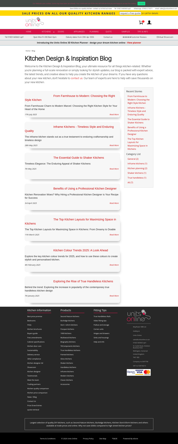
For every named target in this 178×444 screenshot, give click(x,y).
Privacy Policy (88, 438)
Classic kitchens (66, 380)
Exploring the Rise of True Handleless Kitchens (83, 281)
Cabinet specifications (36, 342)
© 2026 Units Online (69, 438)
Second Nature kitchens (69, 316)
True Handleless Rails (102, 316)
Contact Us (31, 401)
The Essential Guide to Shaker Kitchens (78, 157)
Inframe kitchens (67, 371)
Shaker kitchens (66, 363)
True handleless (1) (137, 177)
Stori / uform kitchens (69, 325)
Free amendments (34, 337)
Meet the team (33, 380)
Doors (61, 32)
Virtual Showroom (164, 37)
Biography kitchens (68, 342)
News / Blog (32, 397)
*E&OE (114, 438)
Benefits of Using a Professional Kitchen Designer (85, 188)
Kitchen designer (34, 371)
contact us (77, 78)
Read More (114, 114)
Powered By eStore (130, 438)
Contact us (107, 37)
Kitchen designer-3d (35, 363)
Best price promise (34, 316)
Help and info (99, 342)
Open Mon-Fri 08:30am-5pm (45, 37)
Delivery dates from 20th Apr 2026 (80, 37)
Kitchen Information (39, 310)
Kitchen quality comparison (38, 388)
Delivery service (33, 354)
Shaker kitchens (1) (137, 173)
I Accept (141, 3)
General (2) (133, 158)
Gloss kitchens (66, 359)
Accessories (65, 384)
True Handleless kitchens (70, 350)
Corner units (98, 329)
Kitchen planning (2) (137, 168)
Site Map (102, 438)
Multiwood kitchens (68, 337)
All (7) (130, 182)
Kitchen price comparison (37, 393)
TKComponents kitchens (70, 346)
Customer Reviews (134, 37)
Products (65, 310)
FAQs (29, 325)
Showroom (31, 367)
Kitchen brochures (34, 329)
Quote (109, 32)
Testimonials (32, 376)
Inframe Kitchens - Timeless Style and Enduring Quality (137, 111)
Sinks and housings (101, 337)
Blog (33, 51)
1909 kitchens (65, 333)
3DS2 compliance (34, 359)
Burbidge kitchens (67, 320)
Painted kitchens (66, 354)
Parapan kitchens (67, 329)
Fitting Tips (100, 310)
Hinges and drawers (101, 333)
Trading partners (34, 384)
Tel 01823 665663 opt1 (14, 37)
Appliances (79, 32)
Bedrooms (31, 320)
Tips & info (142, 32)
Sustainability (32, 350)
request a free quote (130, 13)
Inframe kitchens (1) (137, 163)
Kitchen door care (34, 346)
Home (28, 32)
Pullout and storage (101, 325)
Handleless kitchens (68, 367)
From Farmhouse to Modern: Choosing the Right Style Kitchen (138, 99)
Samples (125, 32)
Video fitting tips (100, 320)
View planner (134, 42)
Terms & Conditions (47, 438)
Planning (94, 32)
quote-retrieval (33, 409)
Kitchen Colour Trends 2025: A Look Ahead (80, 250)
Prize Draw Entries (34, 405)
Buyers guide (32, 333)
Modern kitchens (67, 376)
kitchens (46, 32)
